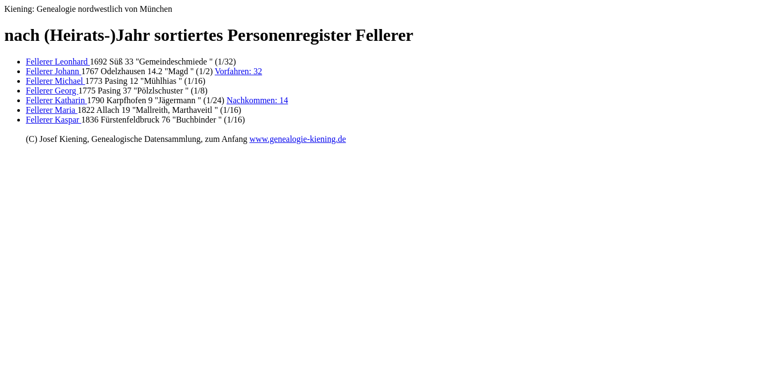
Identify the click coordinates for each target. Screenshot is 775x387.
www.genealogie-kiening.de (297, 139)
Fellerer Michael (55, 80)
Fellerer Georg (52, 90)
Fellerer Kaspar (53, 119)
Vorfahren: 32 (238, 71)
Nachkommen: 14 (257, 100)
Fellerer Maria (52, 109)
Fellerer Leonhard (58, 61)
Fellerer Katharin (56, 100)
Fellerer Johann (53, 71)
